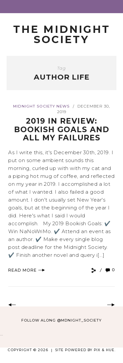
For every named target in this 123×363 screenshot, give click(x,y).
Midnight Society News (41, 106)
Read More (26, 270)
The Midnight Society (61, 34)
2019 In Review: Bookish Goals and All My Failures (61, 129)
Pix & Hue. (104, 350)
